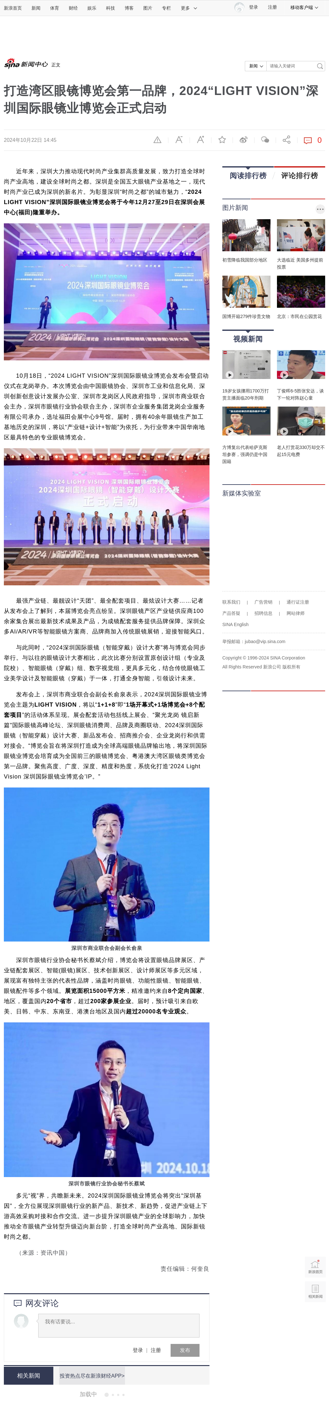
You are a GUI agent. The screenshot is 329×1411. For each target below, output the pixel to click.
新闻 (35, 8)
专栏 (166, 8)
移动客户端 (304, 7)
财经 (73, 8)
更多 (189, 8)
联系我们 (231, 602)
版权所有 (291, 666)
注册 (272, 7)
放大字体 (200, 139)
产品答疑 (231, 613)
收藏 (222, 139)
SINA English (235, 624)
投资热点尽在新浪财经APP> (91, 1375)
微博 (243, 139)
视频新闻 (248, 337)
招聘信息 (263, 613)
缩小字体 (179, 139)
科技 (110, 8)
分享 (286, 139)
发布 (185, 1350)
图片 (147, 8)
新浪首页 (13, 8)
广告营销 (263, 602)
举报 (157, 139)
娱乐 (91, 8)
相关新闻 (28, 1375)
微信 (265, 139)
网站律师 (296, 613)
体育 (54, 8)
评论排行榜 (299, 175)
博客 (129, 8)
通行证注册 (298, 602)
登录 (138, 1350)
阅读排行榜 (248, 173)
